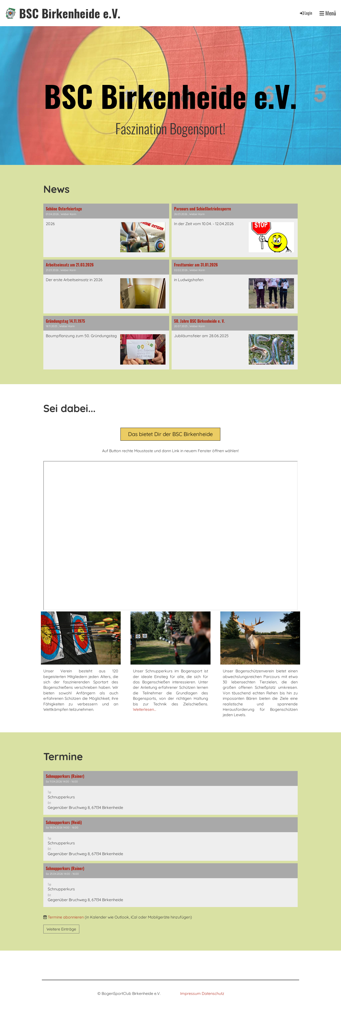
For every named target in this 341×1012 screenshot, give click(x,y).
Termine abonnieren (66, 917)
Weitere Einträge (61, 929)
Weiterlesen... (144, 709)
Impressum (190, 993)
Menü (327, 13)
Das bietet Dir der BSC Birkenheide (170, 434)
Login (305, 13)
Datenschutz (213, 993)
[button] (170, 793)
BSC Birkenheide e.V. (69, 13)
